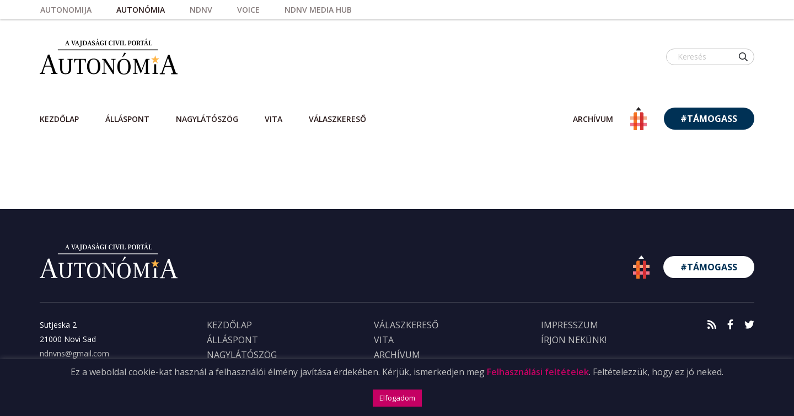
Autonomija (66, 9)
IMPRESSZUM (569, 325)
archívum (593, 119)
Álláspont (127, 119)
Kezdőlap (59, 119)
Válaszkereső (337, 119)
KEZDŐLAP (229, 325)
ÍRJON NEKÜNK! (574, 340)
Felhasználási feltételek (538, 372)
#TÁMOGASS (708, 119)
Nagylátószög (207, 119)
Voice (248, 9)
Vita (273, 119)
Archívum (397, 355)
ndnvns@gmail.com (74, 353)
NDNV (201, 9)
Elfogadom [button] (397, 398)
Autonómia (140, 9)
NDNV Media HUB (318, 9)
